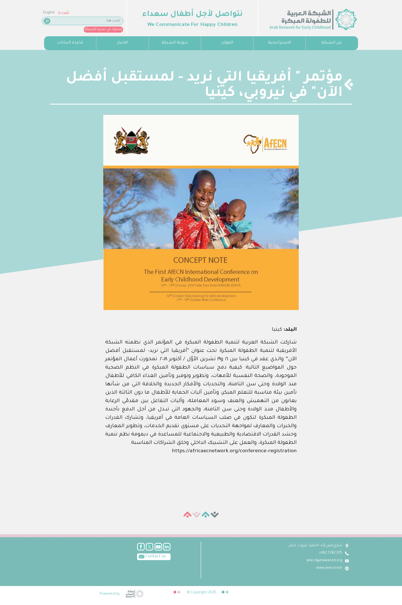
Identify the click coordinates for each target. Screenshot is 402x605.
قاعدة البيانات (70, 43)
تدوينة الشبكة (175, 43)
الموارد (227, 43)
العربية (63, 13)
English (49, 13)
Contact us (151, 556)
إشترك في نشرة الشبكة (103, 30)
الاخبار (122, 43)
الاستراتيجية (279, 43)
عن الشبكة (331, 43)
